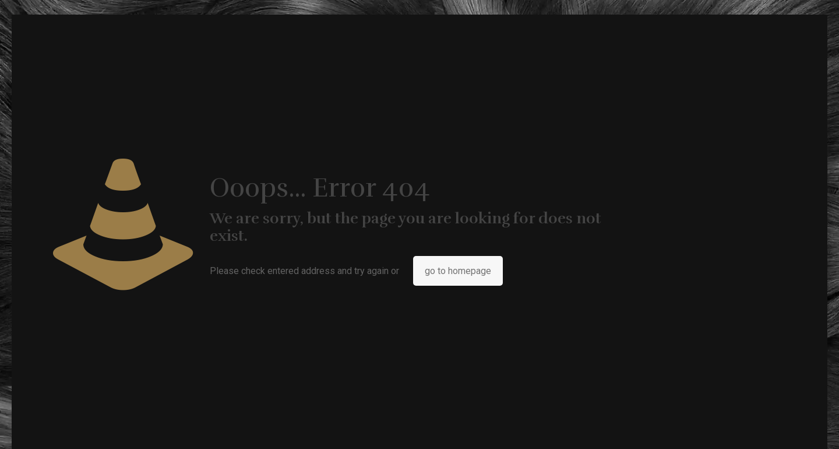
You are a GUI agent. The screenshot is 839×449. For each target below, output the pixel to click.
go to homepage (458, 270)
